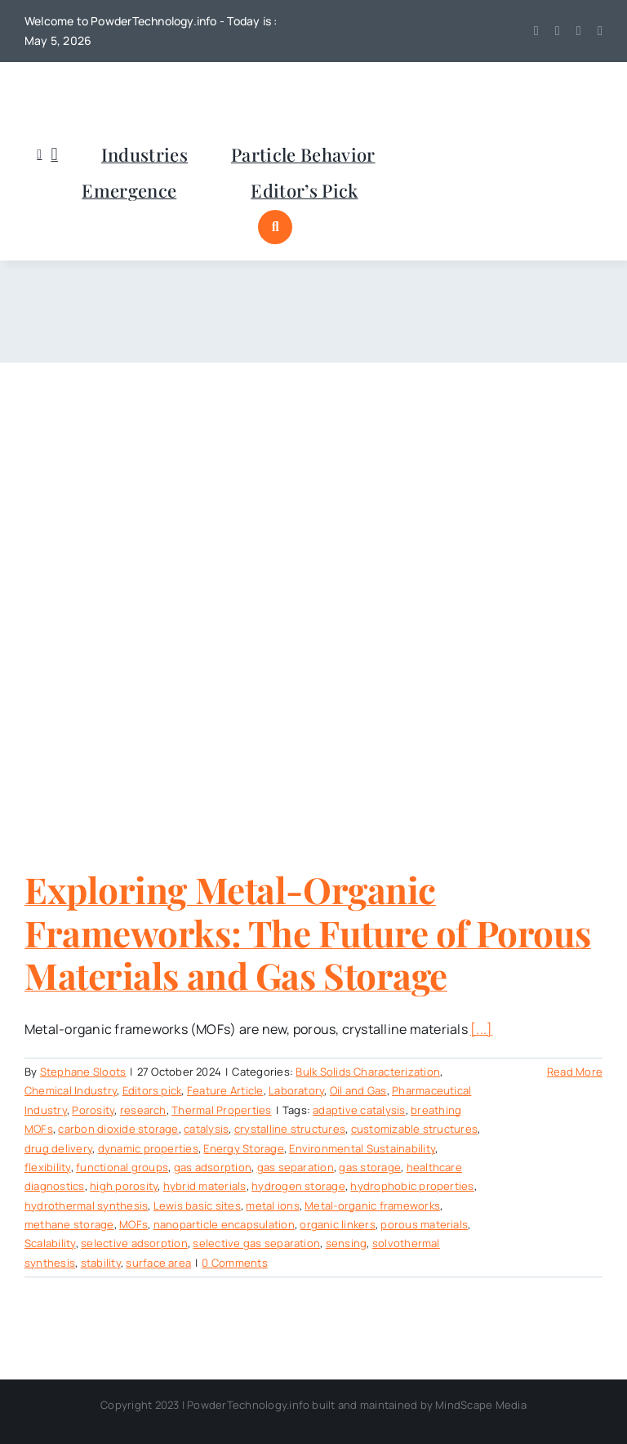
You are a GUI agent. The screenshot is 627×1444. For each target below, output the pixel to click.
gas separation (295, 1167)
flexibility (47, 1167)
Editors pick (152, 1090)
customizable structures (414, 1128)
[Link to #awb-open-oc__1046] (275, 227)
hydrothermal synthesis (86, 1205)
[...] (481, 1029)
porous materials (424, 1224)
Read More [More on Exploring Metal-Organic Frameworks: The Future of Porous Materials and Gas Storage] (575, 1071)
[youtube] (557, 31)
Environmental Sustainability (362, 1148)
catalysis (206, 1128)
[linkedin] (578, 31)
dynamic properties (148, 1148)
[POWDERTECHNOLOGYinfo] (106, 85)
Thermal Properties (221, 1110)
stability (101, 1262)
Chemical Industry (70, 1090)
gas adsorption (212, 1167)
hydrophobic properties (412, 1186)
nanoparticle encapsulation (224, 1224)
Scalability (50, 1243)
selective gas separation (256, 1243)
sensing (346, 1243)
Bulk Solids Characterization (368, 1071)
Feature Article (225, 1090)
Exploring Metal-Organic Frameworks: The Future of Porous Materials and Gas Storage (307, 932)
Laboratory (296, 1090)
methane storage (69, 1224)
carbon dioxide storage (118, 1128)
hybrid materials (205, 1186)
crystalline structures (289, 1128)
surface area (158, 1262)
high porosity (124, 1186)
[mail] (600, 31)
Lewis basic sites (197, 1205)
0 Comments (234, 1262)
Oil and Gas (358, 1090)
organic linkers (338, 1224)
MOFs (133, 1224)
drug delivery (58, 1148)
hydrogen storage (298, 1186)
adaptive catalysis (359, 1110)
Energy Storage (243, 1148)
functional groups (122, 1167)
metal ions (272, 1205)
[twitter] (536, 31)
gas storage (370, 1167)
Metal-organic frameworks (372, 1205)
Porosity (93, 1110)
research (143, 1110)
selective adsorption (134, 1243)
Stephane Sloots (83, 1071)
